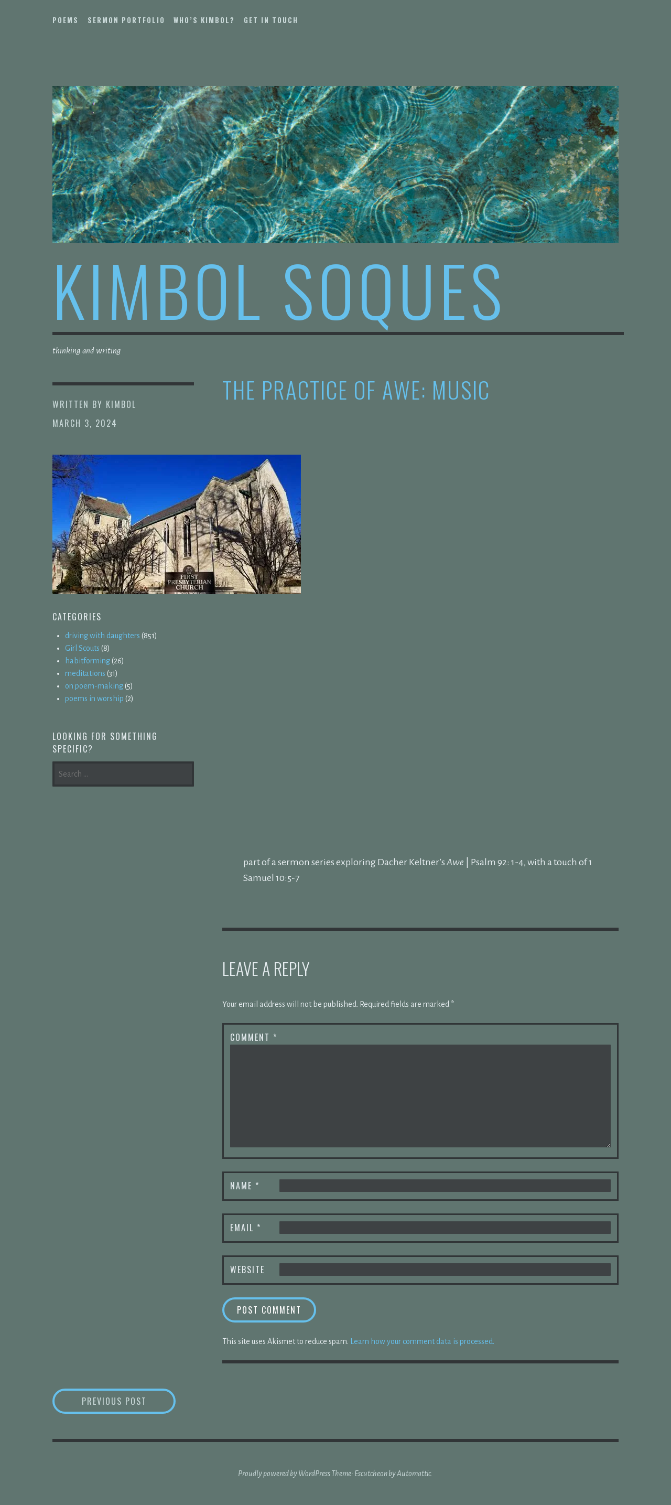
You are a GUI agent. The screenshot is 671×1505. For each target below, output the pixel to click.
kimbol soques (279, 289)
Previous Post (129, 1400)
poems (65, 20)
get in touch (271, 20)
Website (247, 1269)
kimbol (121, 404)
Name (244, 1185)
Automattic (414, 1473)
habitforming (87, 661)
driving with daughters (102, 635)
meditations (85, 673)
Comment (253, 1037)
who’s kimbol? (204, 20)
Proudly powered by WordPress (284, 1473)
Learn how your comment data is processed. (422, 1341)
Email (245, 1227)
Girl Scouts (82, 648)
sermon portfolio (126, 20)
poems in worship (94, 698)
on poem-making (94, 686)
